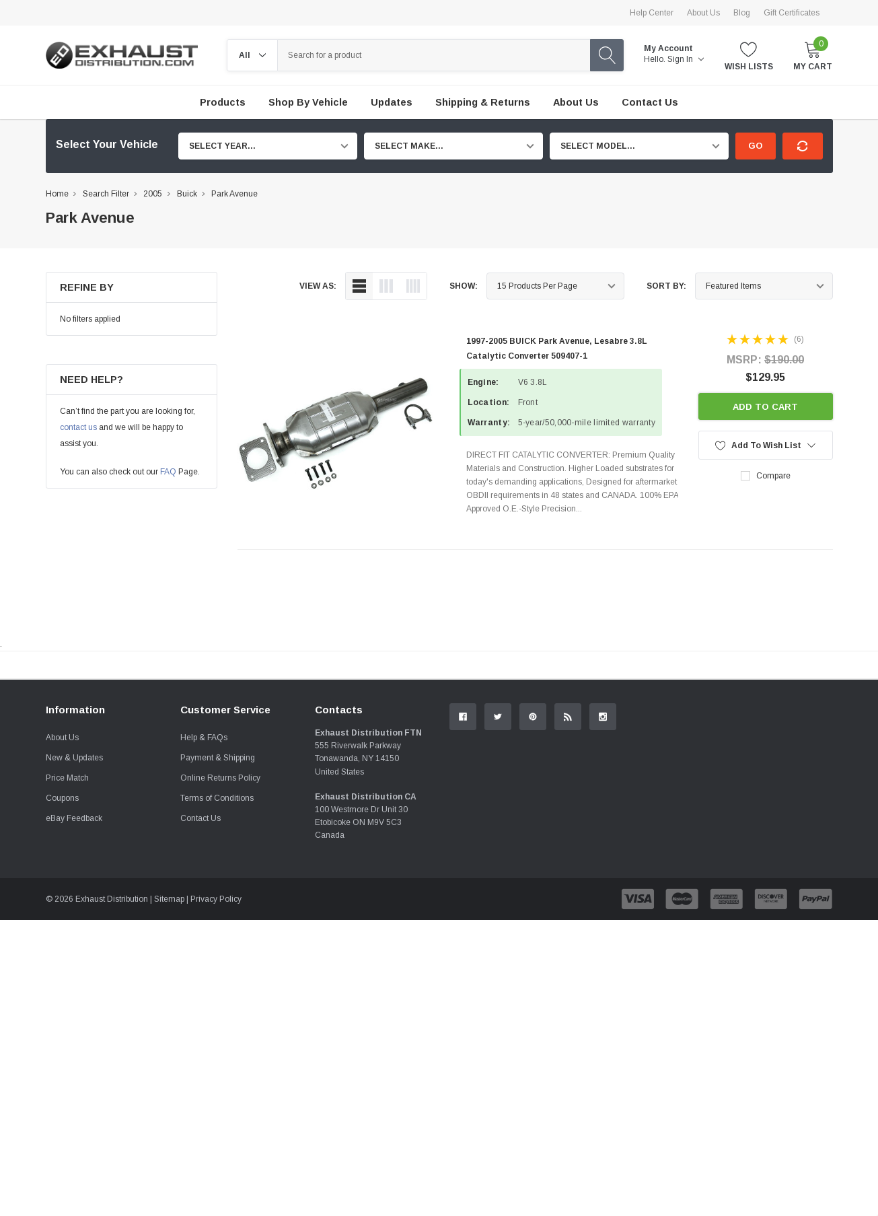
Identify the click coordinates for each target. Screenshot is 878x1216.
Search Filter (106, 194)
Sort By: (666, 286)
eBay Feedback (74, 969)
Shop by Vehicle (308, 102)
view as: (317, 286)
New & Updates (74, 908)
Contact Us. (782, 776)
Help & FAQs (203, 888)
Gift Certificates (791, 12)
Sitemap (169, 1049)
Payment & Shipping (217, 908)
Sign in (685, 59)
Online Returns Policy (220, 928)
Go (755, 146)
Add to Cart (765, 407)
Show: (463, 286)
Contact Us (200, 969)
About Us (703, 12)
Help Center (651, 12)
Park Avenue (234, 194)
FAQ (168, 471)
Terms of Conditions (217, 949)
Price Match (67, 928)
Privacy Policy (216, 1049)
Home (57, 194)
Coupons (62, 949)
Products (223, 102)
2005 (152, 194)
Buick (187, 194)
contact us (78, 427)
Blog (741, 12)
